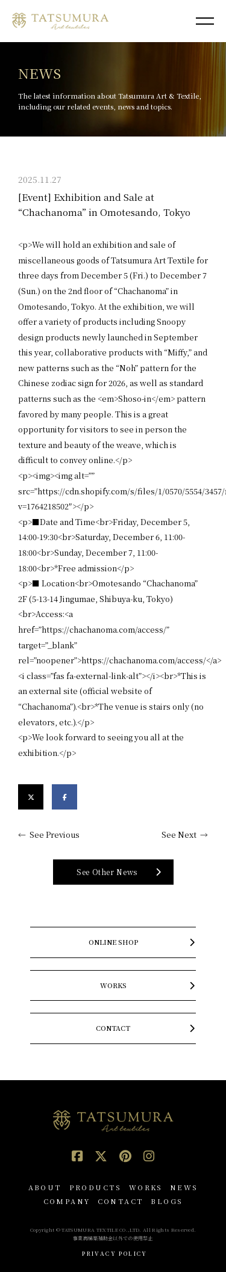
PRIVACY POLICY (115, 1253)
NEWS (184, 1187)
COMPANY (66, 1201)
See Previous (55, 834)
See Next (179, 834)
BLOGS (167, 1201)
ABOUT (45, 1187)
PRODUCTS (95, 1187)
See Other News (107, 872)
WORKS (146, 1187)
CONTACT (121, 1201)
